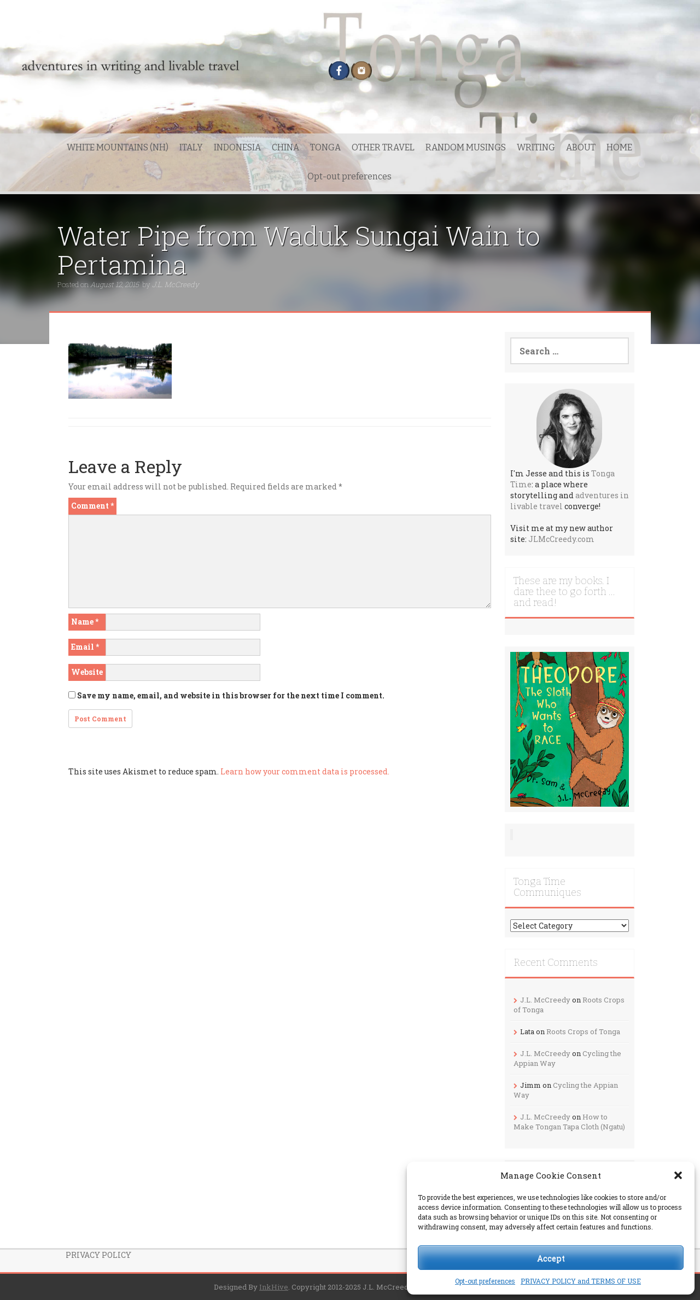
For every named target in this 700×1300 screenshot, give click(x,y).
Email (85, 647)
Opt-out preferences (485, 1280)
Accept (551, 1257)
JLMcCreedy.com (561, 539)
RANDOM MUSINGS (465, 147)
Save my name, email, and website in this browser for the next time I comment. (230, 695)
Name (84, 621)
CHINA (285, 147)
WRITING (536, 147)
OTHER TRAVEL (383, 147)
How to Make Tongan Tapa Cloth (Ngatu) (569, 1122)
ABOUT (581, 147)
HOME (619, 147)
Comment (92, 505)
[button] (678, 1175)
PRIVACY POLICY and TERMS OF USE (581, 1280)
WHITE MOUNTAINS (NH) (117, 147)
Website (87, 672)
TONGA (325, 147)
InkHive (273, 1287)
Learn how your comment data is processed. (304, 771)
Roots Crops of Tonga (583, 1031)
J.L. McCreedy (175, 284)
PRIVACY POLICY (98, 1255)
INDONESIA (237, 147)
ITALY (191, 147)
